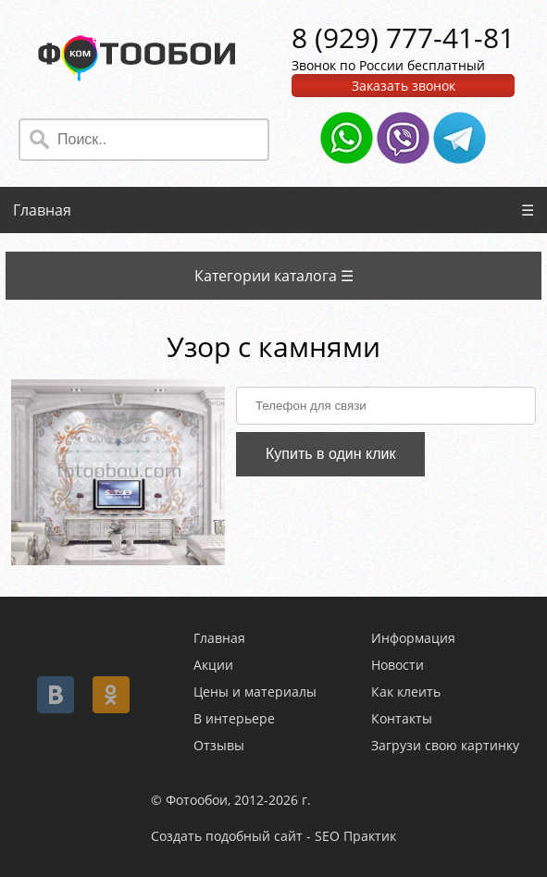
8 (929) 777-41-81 (403, 37)
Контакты (401, 718)
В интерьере (234, 718)
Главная (42, 210)
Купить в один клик (331, 454)
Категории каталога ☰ (274, 276)
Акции (213, 664)
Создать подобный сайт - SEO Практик (273, 836)
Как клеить (406, 691)
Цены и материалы (255, 691)
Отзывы (218, 745)
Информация (413, 638)
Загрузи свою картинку (445, 745)
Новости (397, 664)
